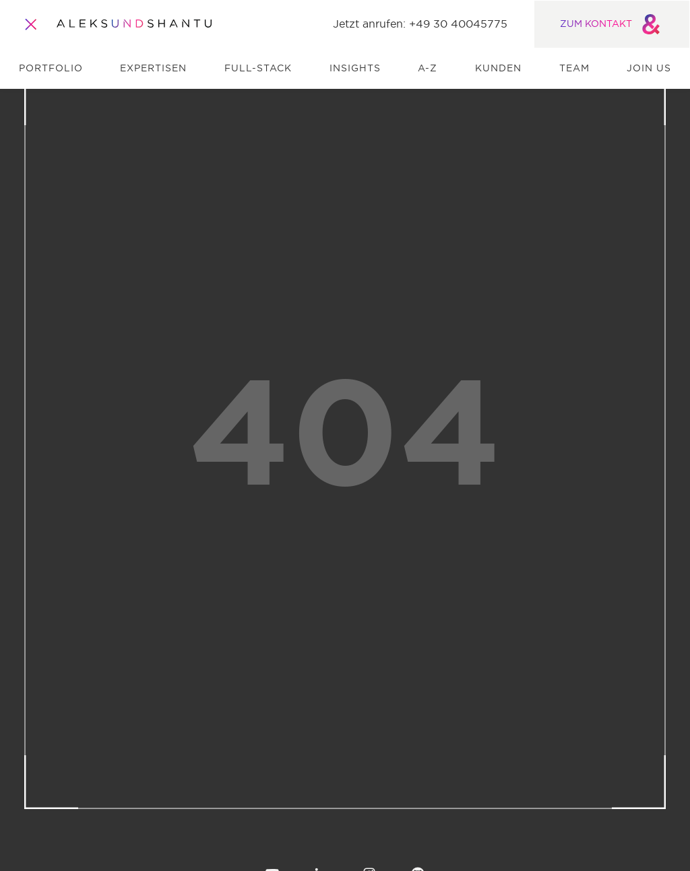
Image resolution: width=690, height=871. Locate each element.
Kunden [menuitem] (498, 68)
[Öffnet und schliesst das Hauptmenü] (31, 24)
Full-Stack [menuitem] (258, 68)
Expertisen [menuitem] (153, 68)
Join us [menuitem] (649, 68)
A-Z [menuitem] (427, 68)
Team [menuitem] (574, 68)
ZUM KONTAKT (612, 24)
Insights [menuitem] (355, 68)
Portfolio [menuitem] (51, 68)
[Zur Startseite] (134, 24)
